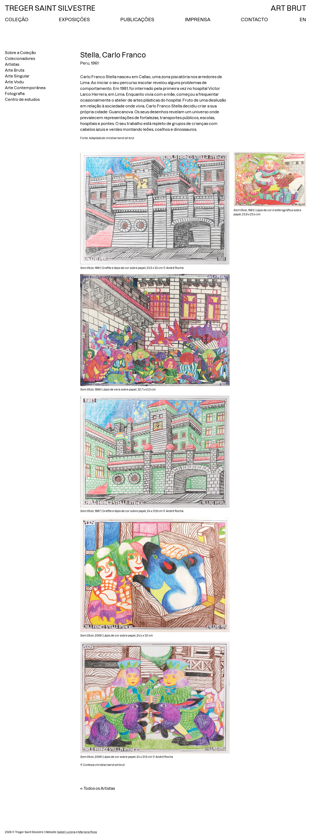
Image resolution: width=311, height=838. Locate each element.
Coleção (16, 19)
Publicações (137, 19)
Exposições (74, 19)
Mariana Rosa (87, 832)
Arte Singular (17, 76)
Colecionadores (20, 58)
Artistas (12, 64)
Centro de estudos (22, 99)
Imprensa (197, 19)
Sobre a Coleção (20, 52)
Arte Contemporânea (25, 88)
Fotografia (15, 93)
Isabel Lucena (66, 832)
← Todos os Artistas (97, 788)
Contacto (254, 19)
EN (303, 19)
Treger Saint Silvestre (50, 8)
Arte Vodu (14, 82)
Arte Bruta (14, 70)
